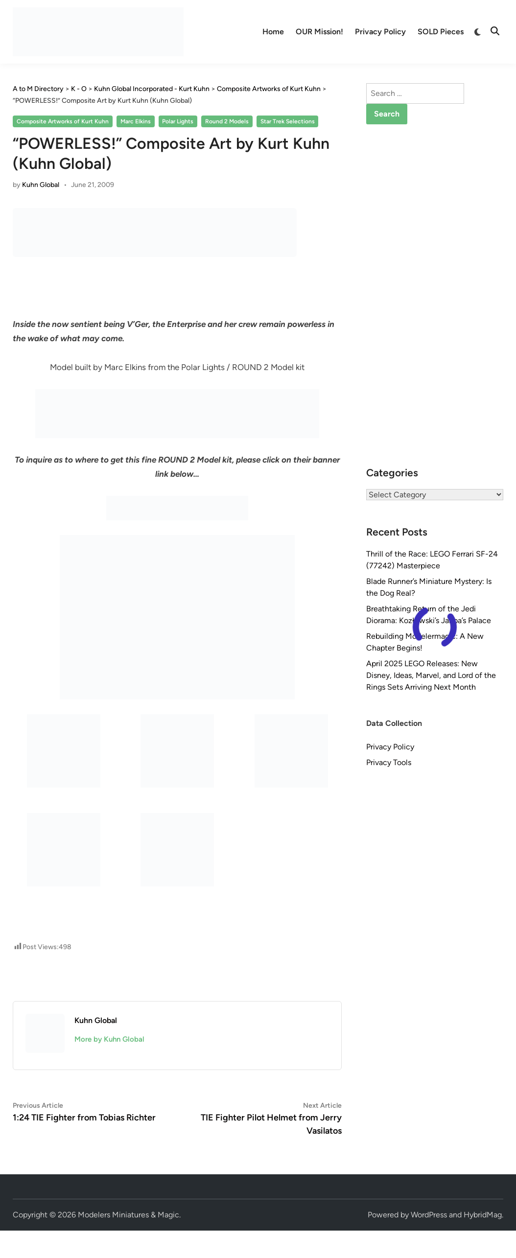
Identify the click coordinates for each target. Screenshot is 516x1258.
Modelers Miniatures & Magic (128, 1214)
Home (273, 31)
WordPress (429, 1214)
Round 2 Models (227, 121)
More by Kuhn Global (109, 1039)
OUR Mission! (319, 31)
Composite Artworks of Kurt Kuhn (63, 121)
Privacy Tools (388, 762)
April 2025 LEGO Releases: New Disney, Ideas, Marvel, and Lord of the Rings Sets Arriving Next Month (431, 675)
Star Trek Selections (287, 121)
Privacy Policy (380, 31)
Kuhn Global (40, 185)
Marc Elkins (135, 121)
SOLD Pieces (441, 31)
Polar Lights (177, 121)
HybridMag (483, 1214)
